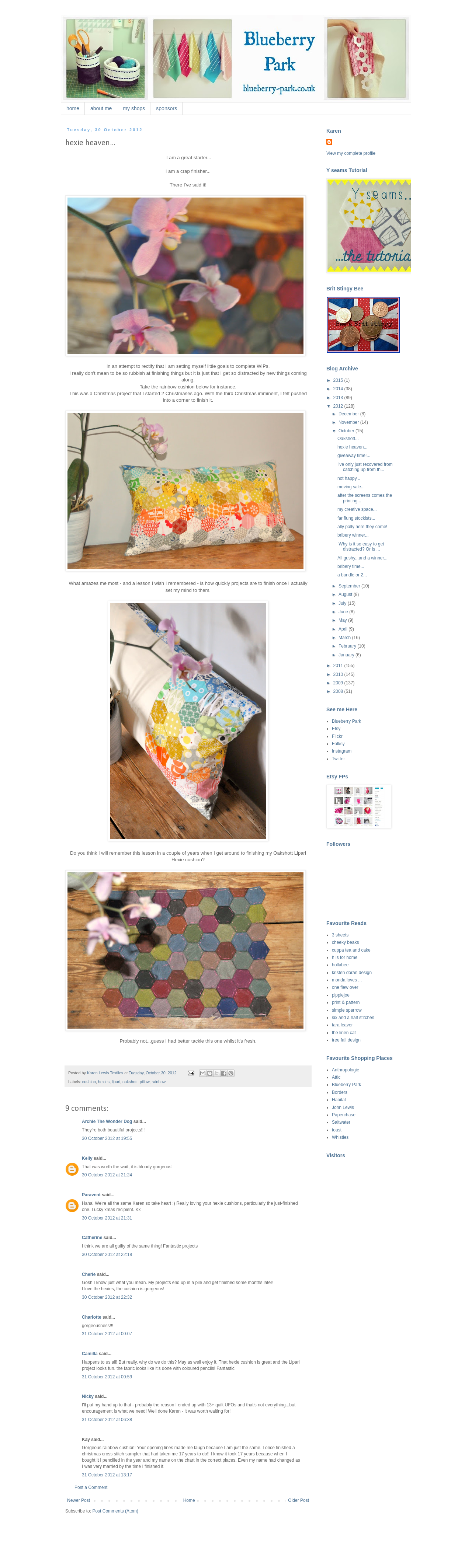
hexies (104, 1081)
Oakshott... (348, 438)
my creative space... (357, 509)
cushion (89, 1081)
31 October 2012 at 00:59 (107, 1376)
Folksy (338, 743)
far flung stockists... (356, 518)
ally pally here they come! (362, 526)
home (72, 108)
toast (336, 1130)
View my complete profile (350, 153)
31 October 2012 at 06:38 (107, 1419)
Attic (336, 1077)
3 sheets (340, 935)
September (350, 586)
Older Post (298, 1500)
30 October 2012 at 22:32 (107, 1297)
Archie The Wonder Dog (107, 1121)
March (345, 637)
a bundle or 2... (352, 575)
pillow (144, 1081)
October (347, 430)
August (346, 594)
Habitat (339, 1099)
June (344, 611)
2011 (338, 665)
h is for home (344, 957)
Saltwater (341, 1122)
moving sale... (351, 486)
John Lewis (343, 1107)
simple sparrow (347, 1010)
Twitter (338, 758)
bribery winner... (353, 535)
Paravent (91, 1194)
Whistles (340, 1137)
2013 (338, 397)
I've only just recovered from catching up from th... (365, 467)
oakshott (130, 1081)
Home (189, 1500)
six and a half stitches (353, 1017)
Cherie (89, 1274)
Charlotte (91, 1317)
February (348, 646)
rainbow (159, 1081)
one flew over (345, 987)
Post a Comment (90, 1487)
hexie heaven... (352, 447)
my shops (134, 108)
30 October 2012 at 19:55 (107, 1138)
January (347, 654)
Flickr (337, 736)
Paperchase (343, 1114)
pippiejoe (341, 995)
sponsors (166, 108)
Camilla (90, 1353)
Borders (339, 1092)
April (343, 629)
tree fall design (346, 1040)
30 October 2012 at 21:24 (107, 1175)
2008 (338, 691)
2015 (338, 380)
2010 (338, 674)
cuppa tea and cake (351, 950)
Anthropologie (345, 1069)
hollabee (340, 964)
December (349, 413)
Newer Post (78, 1500)
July (343, 603)
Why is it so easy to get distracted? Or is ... (360, 546)
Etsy (336, 728)
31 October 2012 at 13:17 (107, 1475)
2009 (338, 682)
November (349, 422)
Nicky (88, 1396)
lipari (116, 1081)
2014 (338, 388)
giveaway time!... (353, 455)
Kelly (87, 1158)
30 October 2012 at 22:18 (107, 1254)
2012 (338, 406)
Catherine (92, 1237)
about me (101, 108)
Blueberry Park (346, 721)
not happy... (348, 478)
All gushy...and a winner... (362, 558)
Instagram (341, 751)
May (343, 620)
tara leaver (342, 1025)
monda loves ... (347, 980)
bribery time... (350, 566)
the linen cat (344, 1032)
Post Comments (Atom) (115, 1511)
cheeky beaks (345, 942)
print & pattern (346, 1002)
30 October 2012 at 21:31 (107, 1218)
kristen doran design (352, 972)
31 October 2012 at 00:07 (107, 1333)
